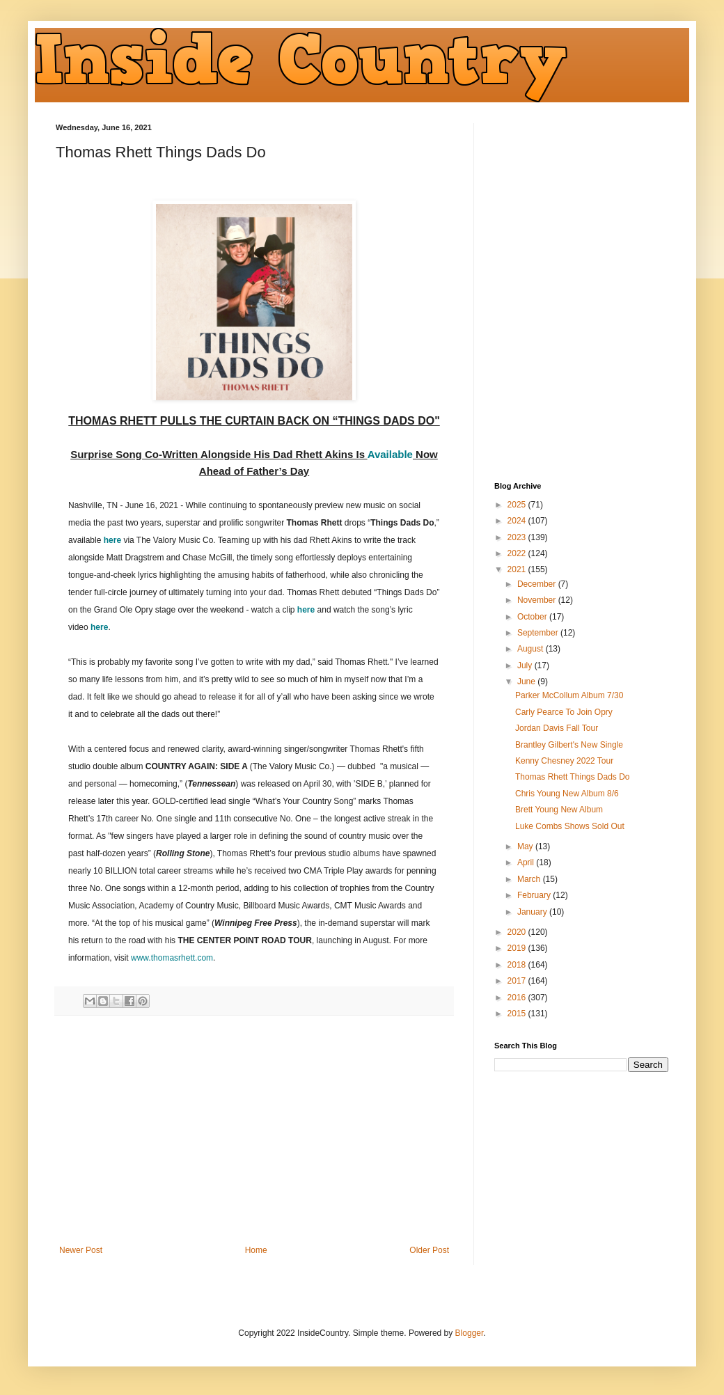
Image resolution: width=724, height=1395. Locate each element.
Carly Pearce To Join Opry (564, 712)
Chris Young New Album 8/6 (567, 793)
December (537, 584)
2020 (517, 932)
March (530, 879)
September (538, 633)
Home (256, 1250)
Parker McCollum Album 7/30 (569, 695)
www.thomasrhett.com (172, 958)
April (526, 862)
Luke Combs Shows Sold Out (569, 826)
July (526, 665)
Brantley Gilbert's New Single (569, 745)
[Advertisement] (254, 1130)
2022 (517, 553)
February (535, 895)
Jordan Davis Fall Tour (556, 728)
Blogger (469, 1333)
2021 (517, 569)
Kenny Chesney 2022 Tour (564, 761)
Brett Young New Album (559, 809)
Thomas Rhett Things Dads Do (572, 777)
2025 (517, 505)
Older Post (429, 1250)
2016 (517, 997)
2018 (517, 965)
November (537, 600)
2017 (517, 981)
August (531, 649)
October (533, 617)
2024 (517, 521)
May (526, 846)
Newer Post (80, 1250)
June (527, 681)
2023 (517, 537)
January (533, 912)
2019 (517, 948)
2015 (517, 1013)
